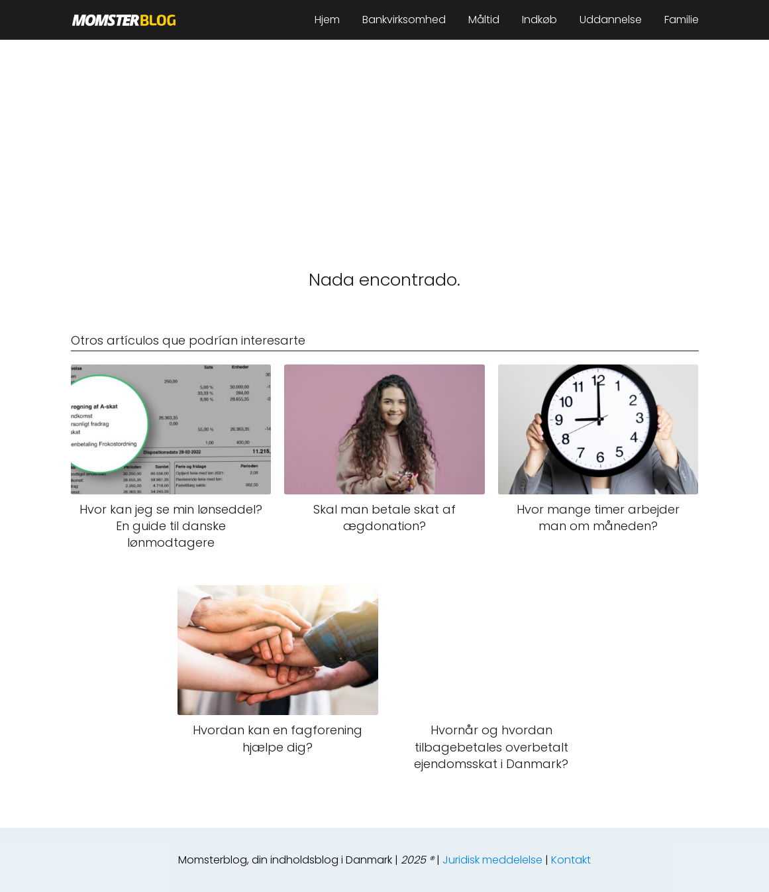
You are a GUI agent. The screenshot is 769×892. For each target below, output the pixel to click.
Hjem (327, 19)
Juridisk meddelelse (492, 859)
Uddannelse (611, 19)
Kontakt (571, 859)
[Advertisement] (384, 139)
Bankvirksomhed (404, 19)
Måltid (483, 19)
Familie (681, 19)
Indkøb (539, 19)
